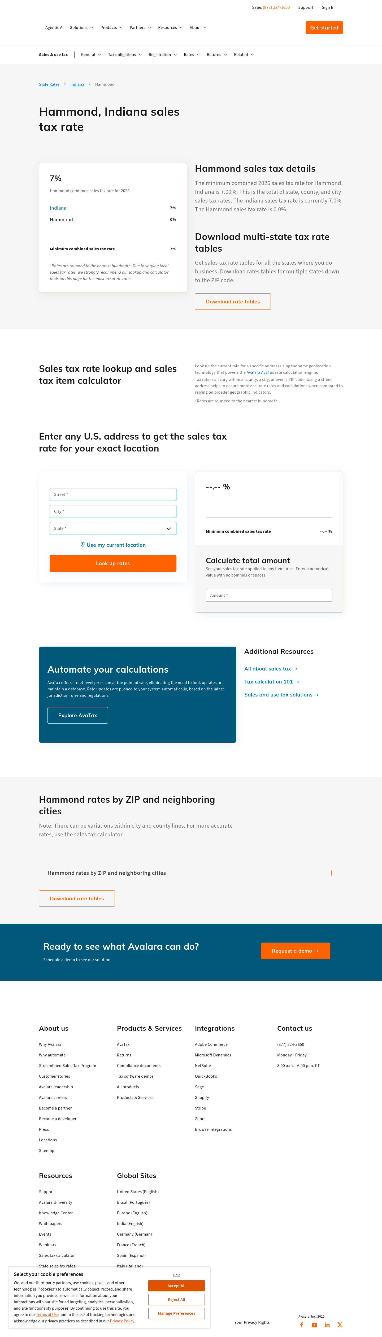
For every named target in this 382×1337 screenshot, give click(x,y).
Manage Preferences (176, 1313)
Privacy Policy (122, 1321)
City (57, 511)
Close (176, 1275)
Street (59, 494)
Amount (217, 595)
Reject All (176, 1299)
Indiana (58, 208)
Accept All (177, 1286)
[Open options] (169, 528)
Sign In (328, 7)
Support (306, 7)
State (59, 528)
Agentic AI (54, 28)
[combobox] (113, 528)
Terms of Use (47, 1315)
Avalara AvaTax (260, 372)
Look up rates (113, 563)
